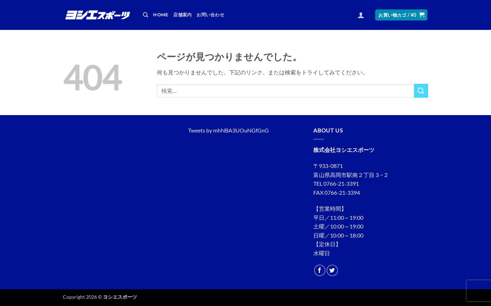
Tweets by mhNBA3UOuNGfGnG (228, 130)
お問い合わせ (210, 14)
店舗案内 (182, 14)
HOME (160, 14)
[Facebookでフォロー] (319, 270)
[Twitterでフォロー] (332, 270)
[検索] (145, 15)
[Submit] (421, 90)
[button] (360, 15)
